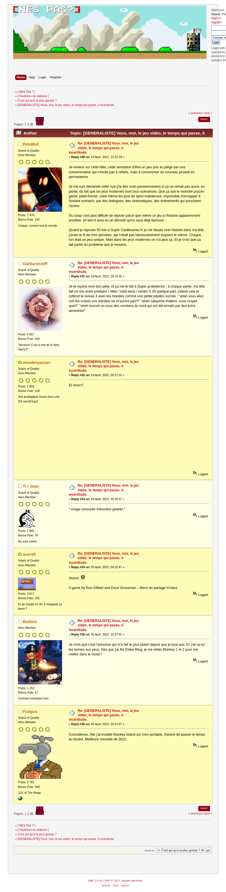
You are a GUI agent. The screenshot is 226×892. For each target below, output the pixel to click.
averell (29, 554)
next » (208, 113)
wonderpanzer (36, 362)
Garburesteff (35, 263)
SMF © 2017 (112, 880)
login (214, 18)
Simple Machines (131, 880)
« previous (195, 113)
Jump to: (150, 850)
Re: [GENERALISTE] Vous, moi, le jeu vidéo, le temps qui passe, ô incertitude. (104, 147)
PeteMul (30, 144)
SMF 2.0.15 (95, 880)
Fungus (30, 711)
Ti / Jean (31, 486)
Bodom (30, 621)
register (216, 22)
